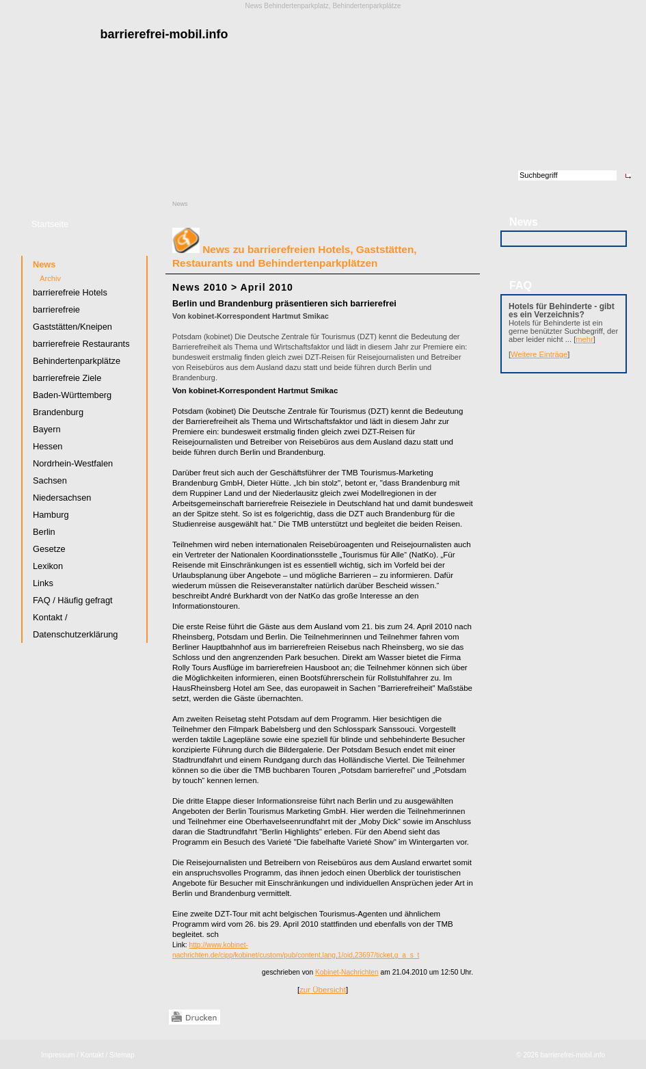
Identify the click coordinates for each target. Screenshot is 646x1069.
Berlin (44, 532)
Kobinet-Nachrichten (347, 972)
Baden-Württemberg (72, 395)
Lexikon (48, 566)
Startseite (49, 224)
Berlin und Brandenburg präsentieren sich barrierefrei (284, 303)
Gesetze (49, 549)
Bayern (47, 429)
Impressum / (60, 1055)
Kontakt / (94, 1055)
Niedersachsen (62, 497)
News (180, 203)
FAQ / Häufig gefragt (73, 600)
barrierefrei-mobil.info (573, 1055)
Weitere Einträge (539, 354)
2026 (530, 1055)
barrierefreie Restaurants (81, 344)
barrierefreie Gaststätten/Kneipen (72, 318)
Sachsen (50, 480)
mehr (584, 339)
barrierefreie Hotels (70, 292)
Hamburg (51, 515)
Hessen (47, 446)
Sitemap (122, 1055)
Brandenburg (58, 412)
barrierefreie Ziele (67, 378)
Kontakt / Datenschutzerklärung (75, 625)
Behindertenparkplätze (76, 361)
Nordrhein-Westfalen (73, 463)
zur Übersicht (322, 990)
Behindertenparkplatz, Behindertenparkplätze (332, 6)
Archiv (50, 278)
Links (43, 583)
